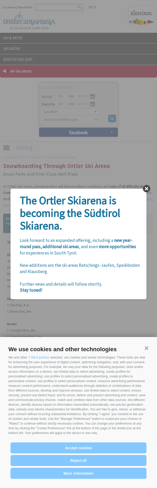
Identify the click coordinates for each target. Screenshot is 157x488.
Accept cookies (78, 448)
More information (78, 473)
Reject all (78, 460)
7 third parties (38, 357)
